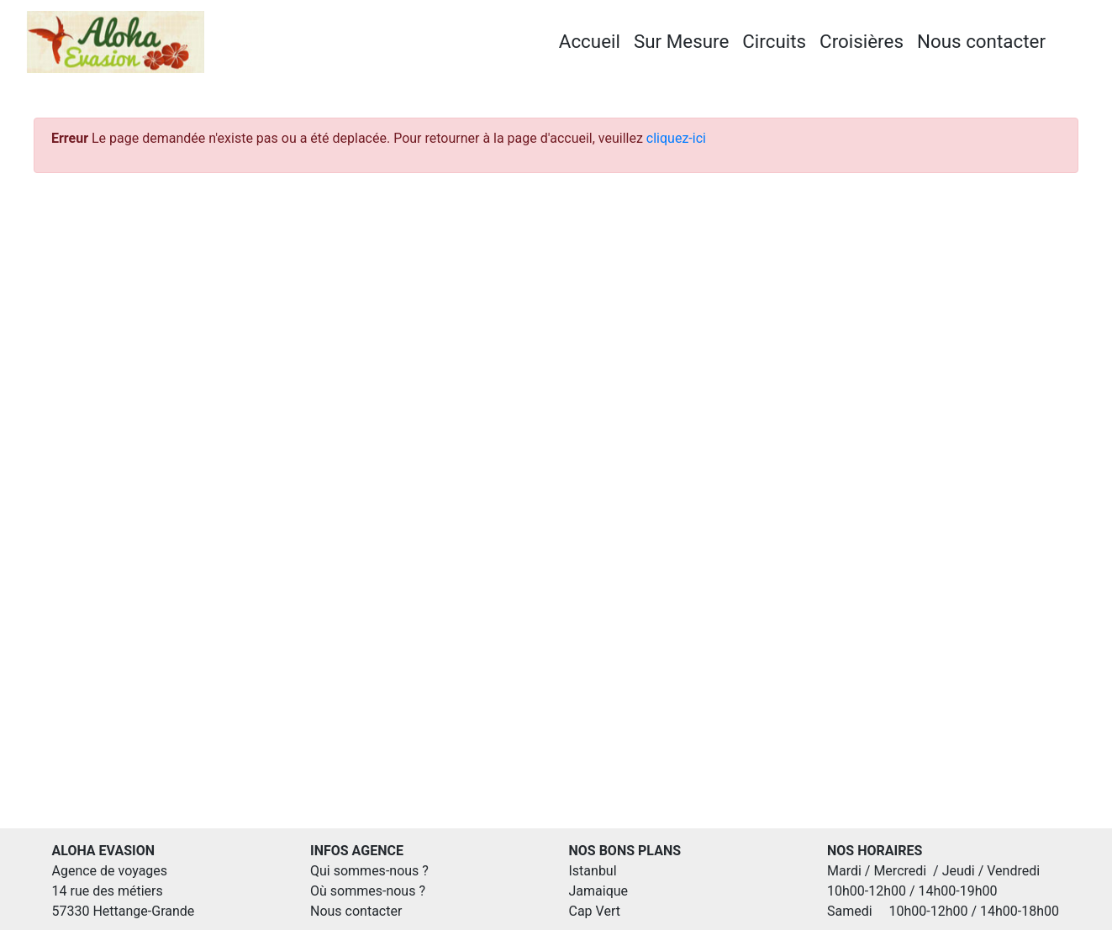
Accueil (589, 41)
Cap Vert (594, 911)
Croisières (862, 41)
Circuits (774, 41)
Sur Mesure (681, 41)
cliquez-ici (676, 138)
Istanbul (593, 871)
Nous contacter (981, 41)
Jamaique (599, 891)
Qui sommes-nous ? (369, 871)
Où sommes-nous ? (367, 891)
